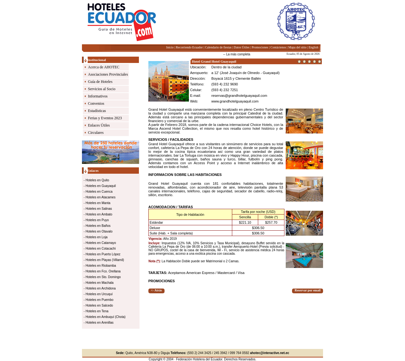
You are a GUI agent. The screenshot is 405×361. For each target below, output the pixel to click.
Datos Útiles (242, 47)
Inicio (169, 47)
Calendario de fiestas (218, 47)
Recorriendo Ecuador (189, 47)
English (313, 47)
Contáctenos (278, 47)
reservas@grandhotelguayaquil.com (239, 95)
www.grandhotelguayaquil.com (235, 101)
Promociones (260, 47)
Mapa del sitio (297, 47)
